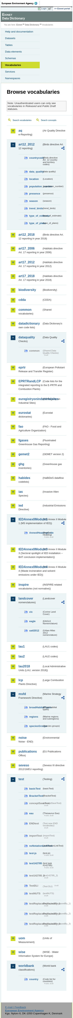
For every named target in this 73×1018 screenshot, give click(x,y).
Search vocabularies (22, 120)
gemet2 (23, 454)
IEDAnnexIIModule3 (30, 549)
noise (22, 737)
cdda (22, 299)
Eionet (19, 25)
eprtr (22, 367)
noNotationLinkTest (35, 845)
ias (20, 491)
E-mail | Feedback (15, 1007)
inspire (23, 584)
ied (20, 505)
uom (21, 938)
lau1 (21, 646)
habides (24, 478)
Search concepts (48, 120)
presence (34, 193)
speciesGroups (35, 726)
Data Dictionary (32, 25)
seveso (23, 765)
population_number (35, 186)
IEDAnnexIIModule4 (30, 567)
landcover (25, 598)
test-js (33, 853)
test (21, 779)
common (25, 309)
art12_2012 (26, 144)
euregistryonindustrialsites (30, 399)
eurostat (24, 412)
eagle (32, 621)
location (34, 179)
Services (10, 71)
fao (20, 426)
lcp (20, 680)
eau (31, 813)
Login (44, 8)
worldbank (26, 965)
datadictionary (29, 323)
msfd (22, 694)
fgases (23, 440)
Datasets (10, 38)
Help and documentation (19, 31)
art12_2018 (26, 234)
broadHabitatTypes (35, 707)
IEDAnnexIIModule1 (30, 519)
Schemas (10, 58)
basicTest (34, 788)
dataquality (26, 337)
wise (21, 952)
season (33, 201)
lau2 (21, 656)
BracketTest (35, 795)
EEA (21, 3)
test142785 (35, 863)
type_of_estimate (35, 215)
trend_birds (35, 208)
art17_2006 (26, 248)
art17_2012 (26, 262)
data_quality (35, 171)
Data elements (13, 51)
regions (33, 716)
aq (20, 130)
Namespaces (12, 78)
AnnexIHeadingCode (35, 532)
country (33, 979)
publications (27, 751)
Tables (9, 45)
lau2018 (24, 666)
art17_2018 (26, 276)
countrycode (35, 157)
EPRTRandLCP (29, 381)
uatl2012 (34, 630)
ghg (21, 464)
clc (31, 611)
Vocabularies (13, 65)
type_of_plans (35, 223)
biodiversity (27, 289)
